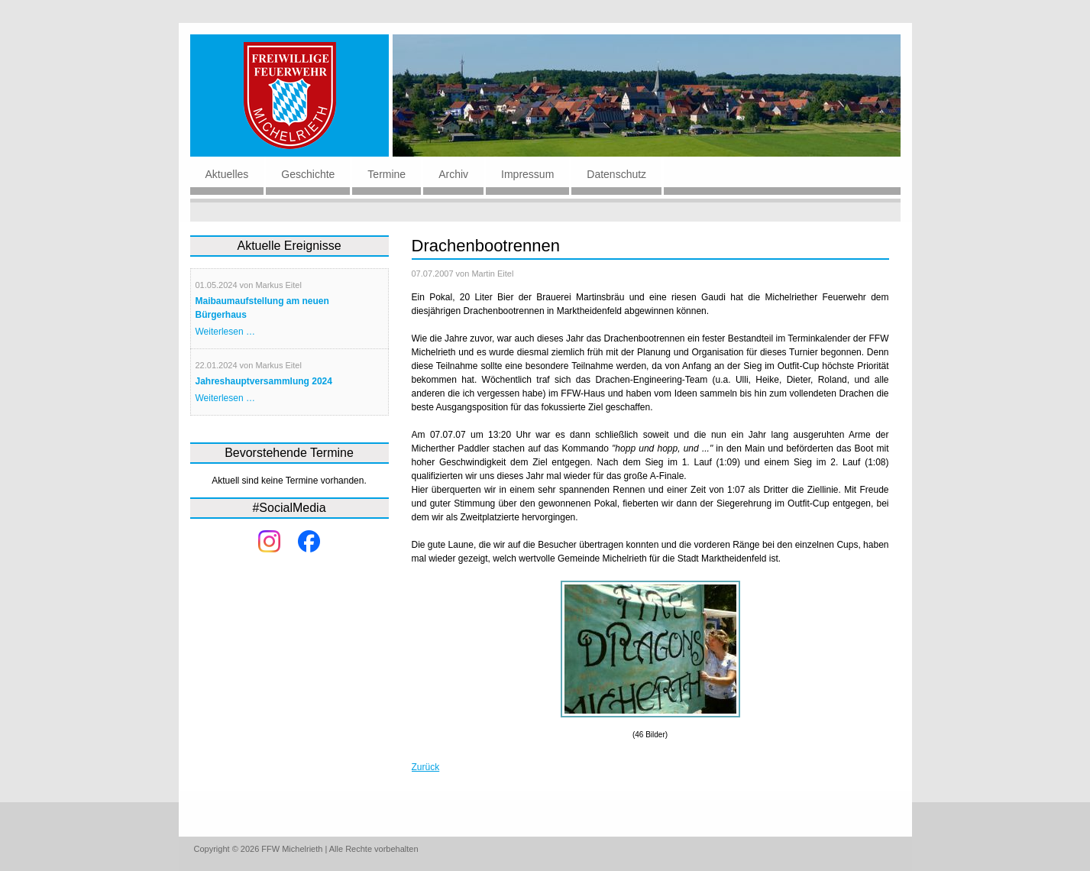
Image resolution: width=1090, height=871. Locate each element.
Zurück (426, 767)
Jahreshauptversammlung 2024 (264, 381)
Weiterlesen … (225, 331)
